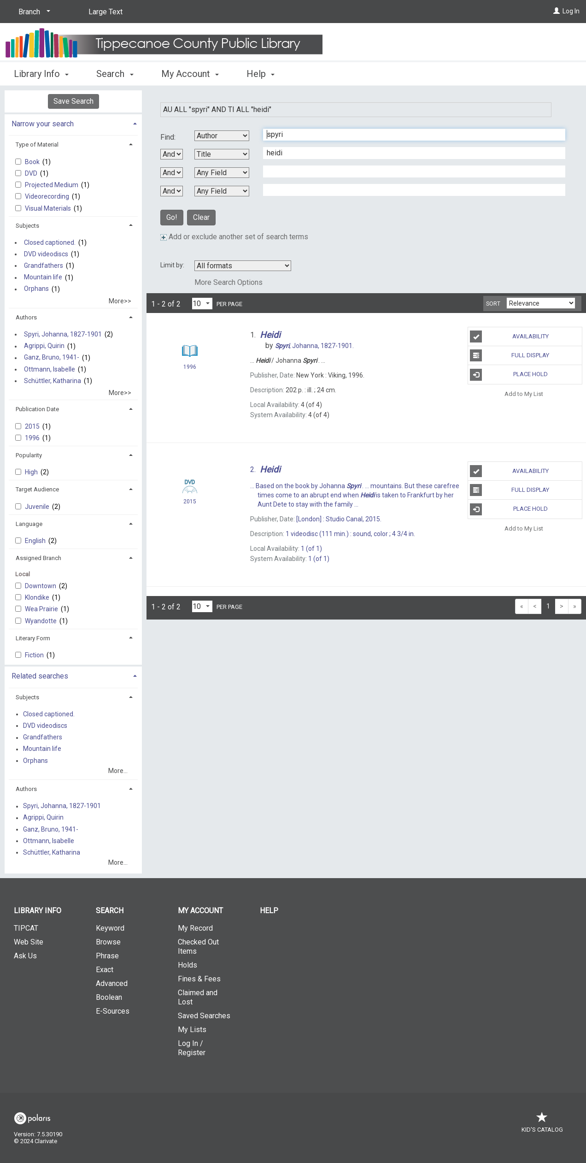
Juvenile (38, 506)
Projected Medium (52, 185)
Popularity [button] (29, 455)
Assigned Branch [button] (38, 558)
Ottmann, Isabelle (49, 369)
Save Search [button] (73, 101)
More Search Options (228, 282)
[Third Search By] (221, 172)
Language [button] (29, 523)
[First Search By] (221, 135)
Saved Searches (204, 1015)
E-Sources (112, 1011)
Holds (187, 965)
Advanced (112, 983)
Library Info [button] (41, 73)
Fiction (35, 655)
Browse (108, 942)
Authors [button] (26, 317)
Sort (493, 304)
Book (33, 161)
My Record (195, 928)
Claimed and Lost (197, 997)
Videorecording (47, 196)
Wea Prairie (42, 609)
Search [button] (114, 73)
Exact (104, 969)
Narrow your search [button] (43, 123)
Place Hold (508, 375)
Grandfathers (43, 265)
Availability (509, 336)
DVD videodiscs (46, 254)
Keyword (110, 928)
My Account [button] (190, 73)
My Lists (192, 1029)
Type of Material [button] (37, 144)
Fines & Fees (199, 978)
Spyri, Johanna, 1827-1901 (63, 334)
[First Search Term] (409, 135)
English (36, 540)
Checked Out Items (198, 947)
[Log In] (556, 11)
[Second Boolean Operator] (171, 172)
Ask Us (25, 955)
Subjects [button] (27, 225)
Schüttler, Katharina (52, 380)
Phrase (107, 955)
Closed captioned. (50, 242)
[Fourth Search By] (221, 191)
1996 (33, 438)
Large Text (105, 11)
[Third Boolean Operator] (171, 191)
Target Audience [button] (37, 489)
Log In (571, 11)
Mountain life (43, 277)
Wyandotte (41, 621)
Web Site (28, 942)
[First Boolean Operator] (171, 154)
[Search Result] (189, 351)
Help (269, 910)
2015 (33, 426)
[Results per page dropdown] (202, 303)
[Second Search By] (221, 154)
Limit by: (173, 265)
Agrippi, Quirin (44, 346)
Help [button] (260, 73)
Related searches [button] (40, 676)
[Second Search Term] (409, 153)
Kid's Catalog (542, 1125)
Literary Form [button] (33, 638)
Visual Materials (48, 208)
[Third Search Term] (409, 171)
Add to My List (523, 393)
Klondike (38, 597)
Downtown (41, 586)
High (32, 472)
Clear (201, 217)
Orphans (36, 289)
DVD (32, 173)
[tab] (73, 122)
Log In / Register (191, 1048)
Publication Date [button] (37, 409)
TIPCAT (26, 928)
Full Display (509, 355)
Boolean (109, 997)
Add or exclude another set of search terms (234, 236)
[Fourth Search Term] (409, 190)
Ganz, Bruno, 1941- (51, 357)
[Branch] (33, 12)
